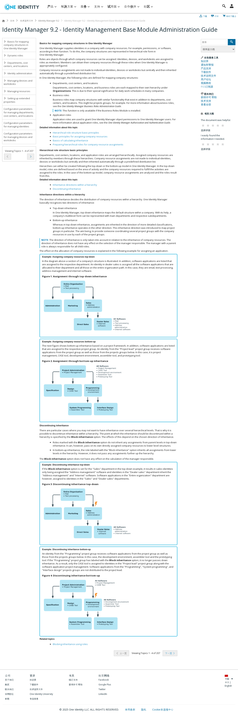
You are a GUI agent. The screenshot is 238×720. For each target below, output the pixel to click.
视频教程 (206, 83)
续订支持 (73, 679)
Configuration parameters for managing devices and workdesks (18, 137)
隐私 (144, 709)
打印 (217, 16)
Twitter (102, 689)
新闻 (7, 698)
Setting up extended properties (17, 100)
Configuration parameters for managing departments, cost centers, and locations (19, 112)
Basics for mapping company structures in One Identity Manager (16, 45)
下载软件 (206, 72)
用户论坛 (206, 79)
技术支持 (206, 101)
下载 (205, 16)
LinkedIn (103, 694)
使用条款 (130, 709)
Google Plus (105, 684)
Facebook (104, 679)
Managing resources (17, 91)
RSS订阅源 (207, 86)
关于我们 (9, 679)
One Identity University (41, 694)
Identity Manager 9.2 (48, 20)
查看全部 (206, 104)
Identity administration (18, 73)
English (228, 685)
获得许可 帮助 (209, 97)
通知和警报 (207, 65)
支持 (12, 20)
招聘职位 (9, 694)
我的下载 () (231, 16)
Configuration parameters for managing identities (18, 124)
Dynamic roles (13, 55)
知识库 (205, 61)
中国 (229, 678)
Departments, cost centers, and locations (16, 64)
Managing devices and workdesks (18, 82)
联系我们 (9, 689)
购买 (7, 684)
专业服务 (34, 698)
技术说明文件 (26, 20)
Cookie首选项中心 (162, 709)
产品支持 (206, 68)
